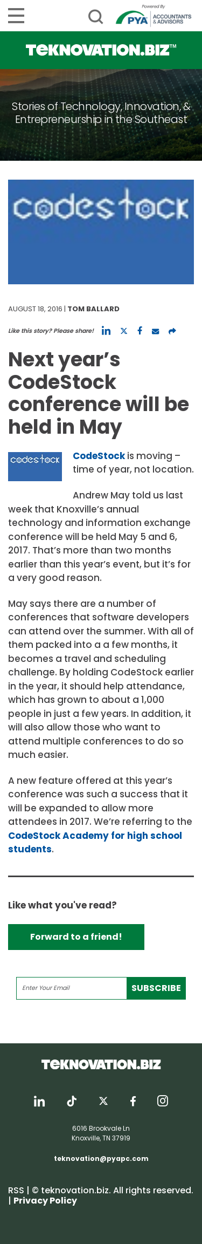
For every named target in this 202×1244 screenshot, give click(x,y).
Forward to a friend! (76, 937)
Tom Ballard (93, 309)
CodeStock (99, 455)
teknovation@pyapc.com (101, 1158)
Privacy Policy (45, 1200)
